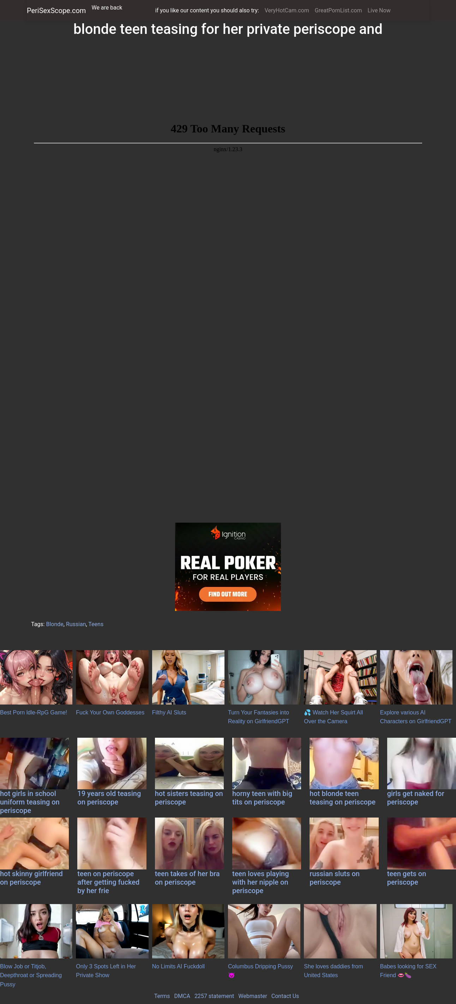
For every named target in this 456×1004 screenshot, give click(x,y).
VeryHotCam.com (287, 10)
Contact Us (285, 996)
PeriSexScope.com (56, 10)
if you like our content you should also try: (207, 10)
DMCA (182, 996)
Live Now (378, 10)
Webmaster (252, 996)
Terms (162, 996)
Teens (95, 624)
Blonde (54, 624)
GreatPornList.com (338, 10)
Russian (76, 624)
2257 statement (214, 996)
